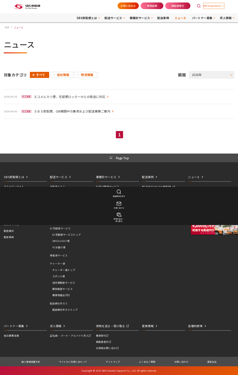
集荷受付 (101, 335)
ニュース (194, 177)
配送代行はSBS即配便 (156, 187)
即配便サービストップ (65, 207)
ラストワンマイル (14, 186)
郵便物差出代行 (61, 295)
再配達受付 (168, 6)
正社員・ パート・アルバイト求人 (69, 335)
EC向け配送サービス (107, 186)
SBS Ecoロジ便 (61, 241)
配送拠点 (9, 231)
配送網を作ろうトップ (65, 309)
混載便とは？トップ (63, 193)
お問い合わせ (118, 6)
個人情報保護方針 (30, 361)
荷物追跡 (143, 6)
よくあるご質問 (147, 361)
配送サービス (58, 177)
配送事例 (148, 177)
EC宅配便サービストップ (66, 234)
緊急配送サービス (62, 289)
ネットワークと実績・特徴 (19, 193)
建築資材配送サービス (108, 205)
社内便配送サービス (63, 282)
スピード (9, 212)
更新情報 (148, 326)
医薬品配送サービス (107, 193)
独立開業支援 (11, 335)
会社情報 (63, 74)
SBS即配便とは (14, 177)
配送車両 (9, 237)
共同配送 (9, 199)
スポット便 (58, 276)
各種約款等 (195, 326)
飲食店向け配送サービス (110, 199)
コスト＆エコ (11, 218)
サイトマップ (113, 361)
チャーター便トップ (63, 270)
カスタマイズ (11, 224)
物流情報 (87, 74)
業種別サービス (106, 177)
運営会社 (212, 361)
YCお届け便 (58, 247)
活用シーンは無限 (14, 205)
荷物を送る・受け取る (110, 326)
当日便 (56, 214)
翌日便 (56, 220)
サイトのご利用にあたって (73, 361)
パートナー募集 (14, 326)
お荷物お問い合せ (106, 348)
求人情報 (56, 326)
